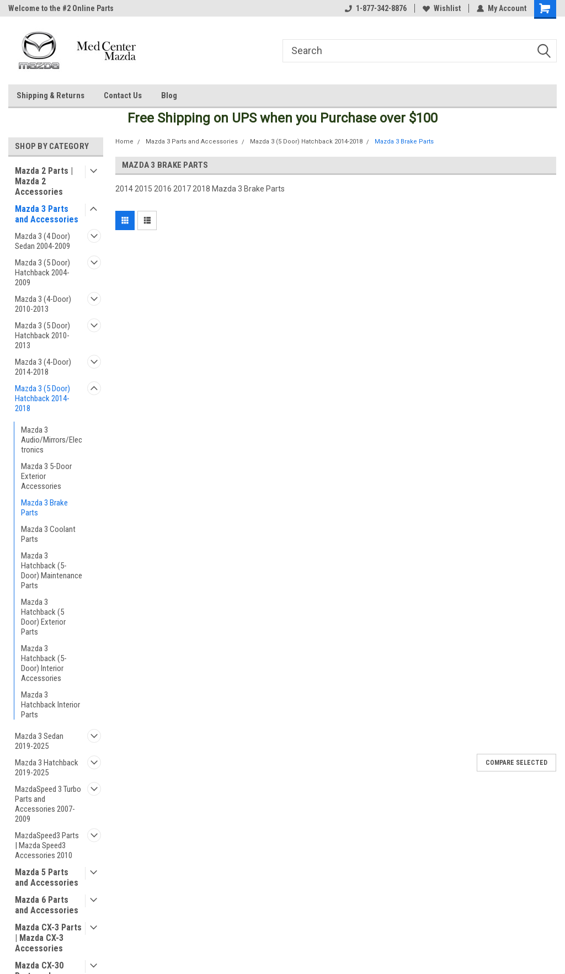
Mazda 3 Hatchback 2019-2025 (46, 768)
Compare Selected (516, 763)
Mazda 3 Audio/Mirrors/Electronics (51, 440)
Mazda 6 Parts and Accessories (46, 905)
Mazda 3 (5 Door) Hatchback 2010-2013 (42, 335)
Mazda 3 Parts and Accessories (46, 214)
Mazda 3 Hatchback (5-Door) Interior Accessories (44, 663)
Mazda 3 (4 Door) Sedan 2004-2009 (42, 241)
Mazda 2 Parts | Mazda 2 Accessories (44, 181)
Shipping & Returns (50, 95)
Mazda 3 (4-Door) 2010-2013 (43, 304)
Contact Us (123, 95)
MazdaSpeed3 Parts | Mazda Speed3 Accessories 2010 (47, 845)
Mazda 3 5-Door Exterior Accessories (46, 476)
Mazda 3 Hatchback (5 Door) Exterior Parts (43, 617)
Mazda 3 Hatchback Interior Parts (50, 705)
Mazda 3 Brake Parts (44, 508)
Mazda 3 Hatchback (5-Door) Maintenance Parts (51, 570)
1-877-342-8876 (376, 8)
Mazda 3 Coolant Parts (48, 534)
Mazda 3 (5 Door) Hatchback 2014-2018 (42, 398)
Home (124, 141)
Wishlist (442, 8)
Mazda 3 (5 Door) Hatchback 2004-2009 (42, 273)
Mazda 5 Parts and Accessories (46, 877)
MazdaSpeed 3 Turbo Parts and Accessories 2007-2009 (48, 804)
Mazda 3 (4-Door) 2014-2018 (43, 367)
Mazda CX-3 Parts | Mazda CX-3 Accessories (48, 938)
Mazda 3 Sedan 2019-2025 (39, 741)
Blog (169, 95)
